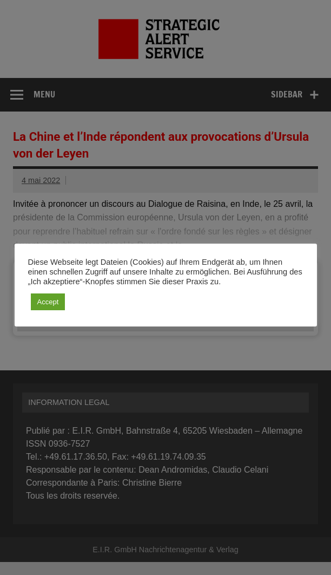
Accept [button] (48, 302)
